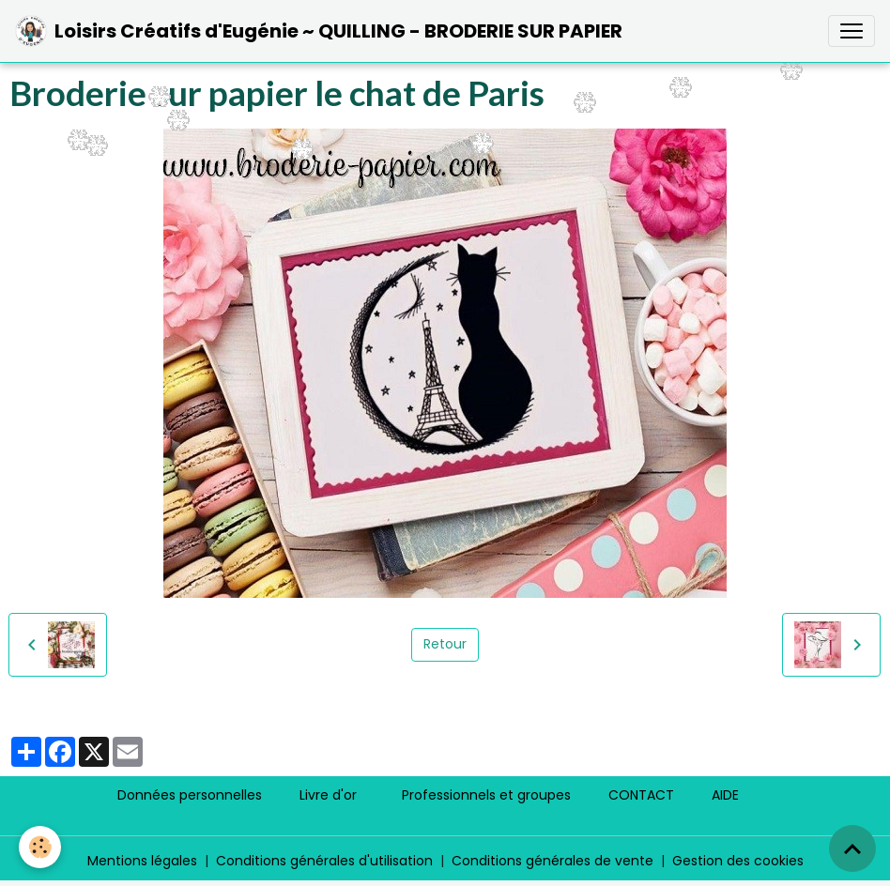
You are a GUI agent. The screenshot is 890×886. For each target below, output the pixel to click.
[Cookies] (40, 847)
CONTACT (641, 795)
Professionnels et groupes (486, 795)
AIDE (725, 795)
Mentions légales (142, 860)
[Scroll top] (852, 848)
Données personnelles (189, 795)
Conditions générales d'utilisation (324, 860)
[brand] (318, 31)
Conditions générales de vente (552, 860)
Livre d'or (328, 795)
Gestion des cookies (738, 860)
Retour (445, 643)
